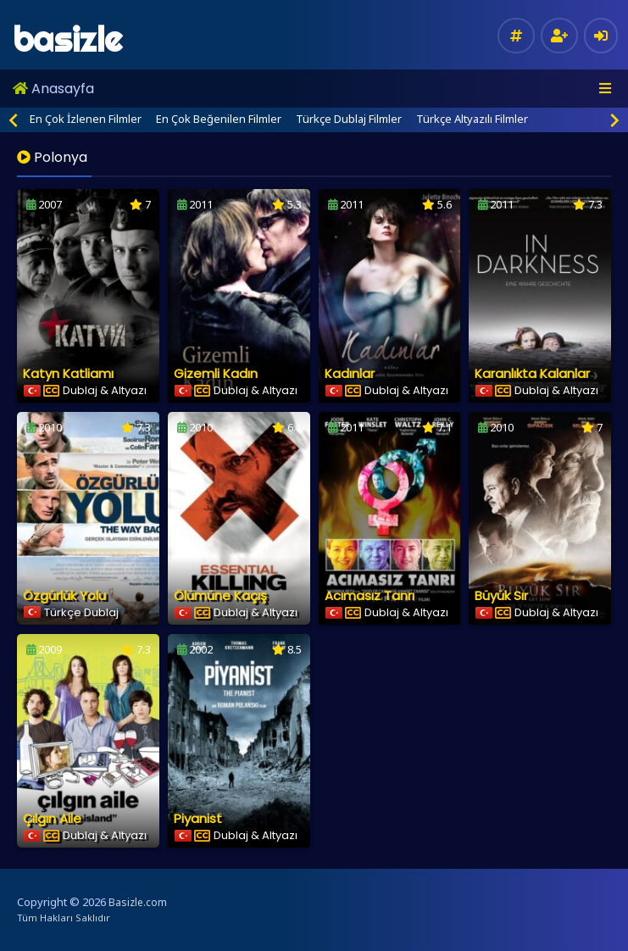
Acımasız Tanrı (369, 595)
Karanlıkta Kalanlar (532, 373)
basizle (67, 39)
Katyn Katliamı (68, 373)
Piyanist (198, 818)
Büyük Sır (501, 595)
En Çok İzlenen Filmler (86, 118)
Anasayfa (53, 88)
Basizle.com (137, 902)
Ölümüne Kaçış (220, 595)
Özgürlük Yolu (64, 595)
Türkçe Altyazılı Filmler (472, 118)
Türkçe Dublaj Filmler (349, 118)
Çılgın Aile (52, 818)
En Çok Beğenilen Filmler (218, 118)
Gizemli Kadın (216, 373)
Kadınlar (350, 373)
